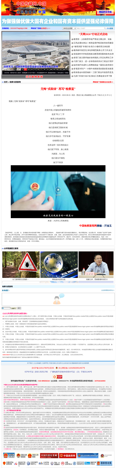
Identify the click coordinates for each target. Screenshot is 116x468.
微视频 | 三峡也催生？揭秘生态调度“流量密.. (67, 73)
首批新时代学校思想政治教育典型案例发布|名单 (94, 54)
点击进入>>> (45, 28)
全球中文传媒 (20, 7)
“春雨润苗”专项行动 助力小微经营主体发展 (92, 47)
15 (67, 69)
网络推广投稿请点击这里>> (103, 82)
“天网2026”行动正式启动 (93, 34)
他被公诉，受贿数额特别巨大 (97, 281)
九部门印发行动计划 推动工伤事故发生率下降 (93, 76)
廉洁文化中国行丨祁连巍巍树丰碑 (38, 73)
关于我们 (30, 363)
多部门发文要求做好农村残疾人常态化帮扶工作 (93, 58)
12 (57, 69)
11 (54, 69)
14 (64, 69)
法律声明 (45, 363)
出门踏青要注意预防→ (21, 281)
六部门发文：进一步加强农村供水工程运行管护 (93, 61)
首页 (6, 82)
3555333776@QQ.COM (18, 28)
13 (60, 69)
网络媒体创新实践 (59, 281)
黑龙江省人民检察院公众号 (86, 95)
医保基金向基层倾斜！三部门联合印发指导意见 (93, 72)
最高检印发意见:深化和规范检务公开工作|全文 (93, 50)
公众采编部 (37, 363)
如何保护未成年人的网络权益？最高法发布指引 (93, 65)
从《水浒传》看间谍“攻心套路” (13, 73)
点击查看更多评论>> (107, 290)
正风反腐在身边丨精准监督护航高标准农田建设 (93, 43)
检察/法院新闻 (15, 82)
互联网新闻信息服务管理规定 (38, 321)
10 (51, 69)
